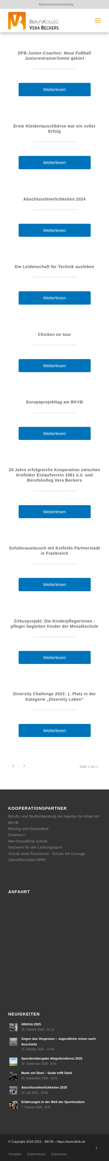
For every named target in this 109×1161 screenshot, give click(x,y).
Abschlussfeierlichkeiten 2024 (54, 199)
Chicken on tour (54, 334)
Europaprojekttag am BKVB (54, 402)
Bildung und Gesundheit (28, 829)
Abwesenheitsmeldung (56, 4)
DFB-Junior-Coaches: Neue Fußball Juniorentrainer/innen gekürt (54, 56)
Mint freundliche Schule (27, 841)
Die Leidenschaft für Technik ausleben (54, 266)
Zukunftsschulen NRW (27, 860)
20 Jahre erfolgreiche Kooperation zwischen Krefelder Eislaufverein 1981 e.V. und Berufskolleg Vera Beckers (54, 475)
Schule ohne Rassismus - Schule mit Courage (46, 853)
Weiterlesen (54, 89)
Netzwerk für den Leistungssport (35, 847)
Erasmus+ (16, 835)
